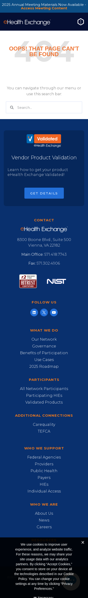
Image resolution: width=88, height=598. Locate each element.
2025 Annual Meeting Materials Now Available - (44, 6)
